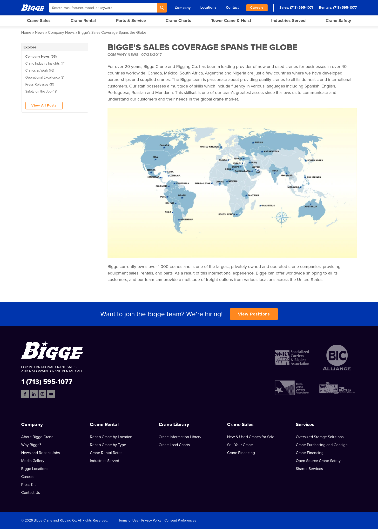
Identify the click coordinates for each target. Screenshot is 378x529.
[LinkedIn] (34, 394)
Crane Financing (241, 452)
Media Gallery (32, 460)
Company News (61, 32)
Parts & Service (131, 20)
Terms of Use (128, 520)
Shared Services (309, 468)
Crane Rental (83, 20)
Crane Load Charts (174, 444)
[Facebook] (25, 394)
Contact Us (30, 492)
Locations (208, 7)
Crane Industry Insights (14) (45, 63)
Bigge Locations (34, 468)
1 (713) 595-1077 (46, 381)
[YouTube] (51, 394)
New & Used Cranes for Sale (250, 437)
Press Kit (28, 484)
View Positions (254, 314)
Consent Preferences (180, 520)
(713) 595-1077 (345, 7)
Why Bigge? (31, 444)
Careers (257, 8)
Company (183, 8)
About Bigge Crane (37, 437)
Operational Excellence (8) (44, 77)
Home (26, 32)
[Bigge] (32, 7)
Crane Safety (338, 20)
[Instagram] (42, 394)
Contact (232, 7)
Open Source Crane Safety (318, 460)
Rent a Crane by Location (111, 437)
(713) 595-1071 (301, 7)
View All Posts (44, 105)
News (39, 32)
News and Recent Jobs (40, 452)
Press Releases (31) (39, 84)
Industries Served (288, 20)
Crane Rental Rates (106, 452)
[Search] (162, 8)
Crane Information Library (180, 437)
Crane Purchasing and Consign (322, 444)
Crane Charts (178, 20)
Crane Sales (39, 20)
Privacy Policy (151, 520)
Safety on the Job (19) (41, 91)
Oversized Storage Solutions (320, 437)
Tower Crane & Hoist (231, 20)
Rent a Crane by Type (108, 444)
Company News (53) (41, 56)
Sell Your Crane (240, 444)
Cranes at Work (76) (39, 70)
